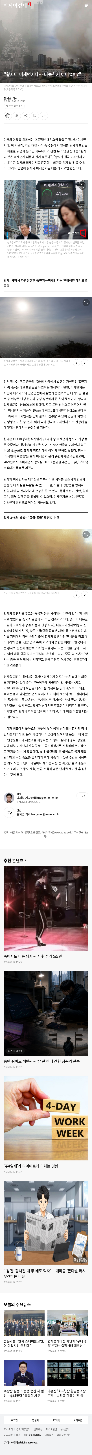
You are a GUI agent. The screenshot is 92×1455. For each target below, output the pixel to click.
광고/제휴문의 (23, 1429)
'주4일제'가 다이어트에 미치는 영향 (31, 1166)
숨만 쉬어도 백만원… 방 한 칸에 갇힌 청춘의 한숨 (42, 1061)
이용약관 (49, 1435)
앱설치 (35, 1420)
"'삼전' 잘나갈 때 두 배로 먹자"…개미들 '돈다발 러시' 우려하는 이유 (45, 1273)
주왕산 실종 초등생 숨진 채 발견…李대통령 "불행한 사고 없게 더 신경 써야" (24, 1393)
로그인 (14, 1420)
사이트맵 (77, 1420)
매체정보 (61, 1435)
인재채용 (38, 1429)
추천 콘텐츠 (13, 860)
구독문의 (64, 1429)
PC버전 (56, 1420)
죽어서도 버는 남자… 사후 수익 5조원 (33, 956)
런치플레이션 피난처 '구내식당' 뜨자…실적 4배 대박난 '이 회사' (67, 1343)
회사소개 (8, 1429)
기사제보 (8, 1435)
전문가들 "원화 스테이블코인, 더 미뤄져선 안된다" (24, 1343)
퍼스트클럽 (51, 1429)
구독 (82, 796)
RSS (18, 1435)
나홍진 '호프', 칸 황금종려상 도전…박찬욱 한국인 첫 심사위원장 (66, 1393)
